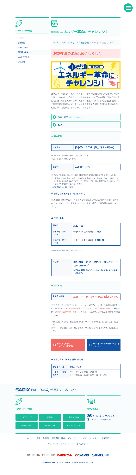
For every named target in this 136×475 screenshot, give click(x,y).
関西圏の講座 (84, 43)
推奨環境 (105, 438)
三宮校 (98, 232)
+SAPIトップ (26, 417)
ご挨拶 (37, 438)
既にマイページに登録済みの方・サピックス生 (106, 345)
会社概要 (46, 438)
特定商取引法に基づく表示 (63, 187)
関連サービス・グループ (70, 438)
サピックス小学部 (73, 425)
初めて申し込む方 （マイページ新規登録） (66, 345)
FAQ (60, 125)
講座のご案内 (23, 48)
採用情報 (55, 438)
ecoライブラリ (23, 57)
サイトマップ (53, 444)
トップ (20, 38)
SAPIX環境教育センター (36, 8)
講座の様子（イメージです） (71, 117)
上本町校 (99, 240)
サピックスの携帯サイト (81, 444)
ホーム (55, 43)
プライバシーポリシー (91, 438)
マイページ (58, 305)
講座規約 (21, 62)
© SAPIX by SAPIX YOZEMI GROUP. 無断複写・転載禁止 (68, 462)
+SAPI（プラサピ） (68, 43)
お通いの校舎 (76, 367)
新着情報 (21, 43)
